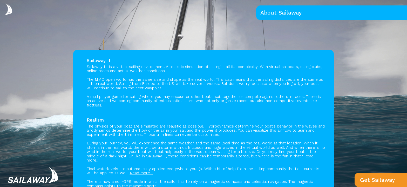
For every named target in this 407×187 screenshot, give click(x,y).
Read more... (141, 173)
